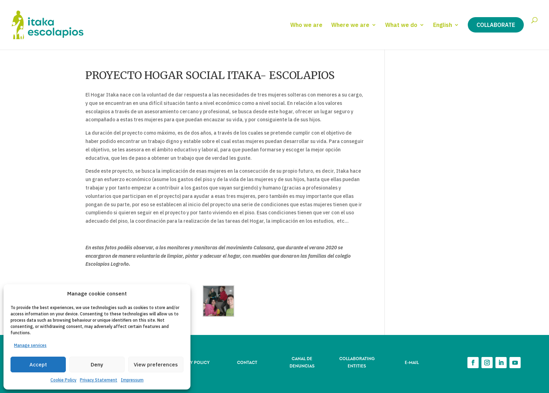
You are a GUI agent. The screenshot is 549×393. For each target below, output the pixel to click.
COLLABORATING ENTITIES (357, 362)
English (442, 25)
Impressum (132, 380)
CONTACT (247, 362)
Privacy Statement (98, 380)
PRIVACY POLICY (192, 362)
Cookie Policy (63, 380)
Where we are (350, 25)
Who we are (306, 25)
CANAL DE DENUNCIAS (302, 362)
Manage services (30, 345)
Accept (38, 364)
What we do (401, 25)
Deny (97, 364)
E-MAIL (412, 362)
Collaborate (496, 24)
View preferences (156, 364)
